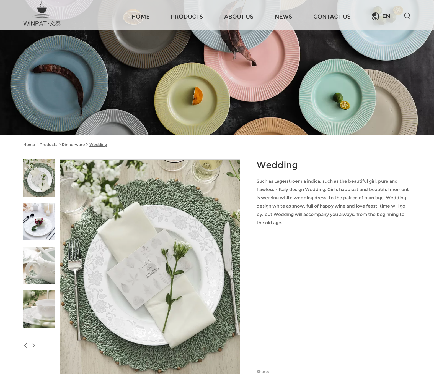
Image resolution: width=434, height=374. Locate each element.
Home (140, 16)
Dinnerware (73, 144)
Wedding (98, 144)
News (283, 16)
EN (381, 16)
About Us (239, 16)
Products (187, 16)
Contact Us (332, 16)
